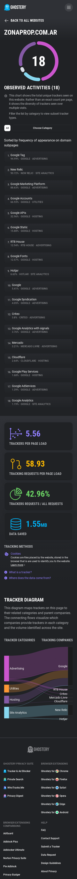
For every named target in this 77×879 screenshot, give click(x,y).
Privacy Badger (11, 874)
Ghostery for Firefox (54, 779)
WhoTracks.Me (13, 787)
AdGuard (8, 833)
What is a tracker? (18, 572)
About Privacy (49, 871)
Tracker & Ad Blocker (16, 771)
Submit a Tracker (50, 846)
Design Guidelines (51, 863)
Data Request (48, 854)
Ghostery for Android (54, 812)
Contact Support (50, 838)
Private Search (13, 779)
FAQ (43, 830)
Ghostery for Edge (53, 804)
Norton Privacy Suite (14, 858)
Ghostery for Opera (53, 796)
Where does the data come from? (27, 578)
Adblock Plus (10, 841)
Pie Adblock (9, 866)
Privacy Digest (13, 796)
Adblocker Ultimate (13, 849)
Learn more (18, 565)
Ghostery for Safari (53, 787)
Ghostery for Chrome (54, 771)
